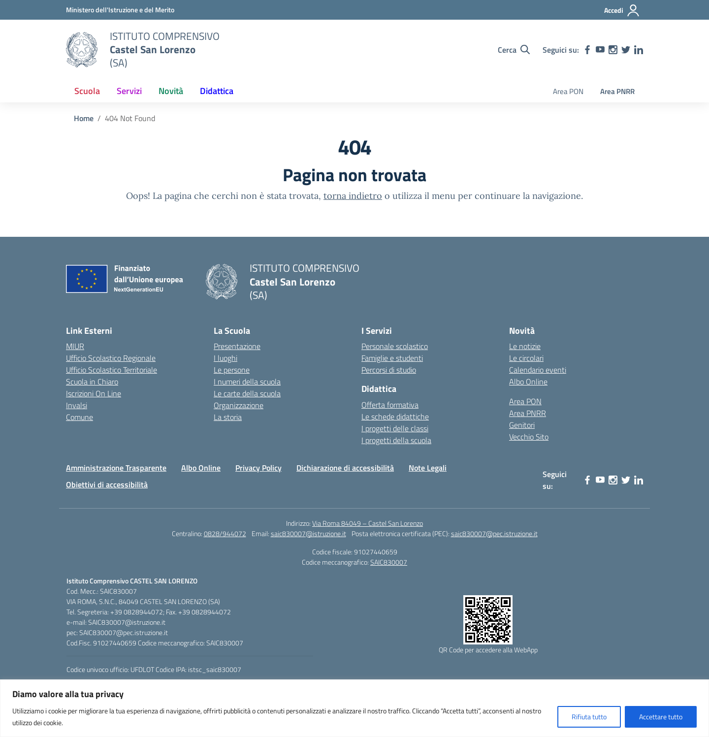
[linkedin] (638, 49)
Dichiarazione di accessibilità (345, 468)
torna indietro (352, 195)
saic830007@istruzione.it (308, 533)
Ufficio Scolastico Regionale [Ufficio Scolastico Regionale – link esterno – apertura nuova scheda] (111, 358)
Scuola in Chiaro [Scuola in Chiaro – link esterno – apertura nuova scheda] (92, 381)
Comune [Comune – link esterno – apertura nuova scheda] (79, 417)
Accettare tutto (660, 716)
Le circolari (526, 358)
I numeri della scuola (247, 381)
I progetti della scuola (396, 440)
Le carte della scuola (247, 393)
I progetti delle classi (394, 428)
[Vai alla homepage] (81, 49)
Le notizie (525, 346)
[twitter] (625, 49)
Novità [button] (171, 90)
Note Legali (428, 468)
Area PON (568, 91)
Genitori (522, 425)
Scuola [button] (87, 90)
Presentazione (237, 346)
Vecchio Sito (528, 437)
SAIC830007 (388, 562)
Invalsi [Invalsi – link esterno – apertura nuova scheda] (76, 405)
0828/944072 (225, 533)
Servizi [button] (129, 90)
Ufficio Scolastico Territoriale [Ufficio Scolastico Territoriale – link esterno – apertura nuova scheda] (111, 370)
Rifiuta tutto (589, 716)
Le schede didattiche (395, 416)
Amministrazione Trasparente (116, 468)
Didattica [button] (216, 90)
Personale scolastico (394, 346)
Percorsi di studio (388, 370)
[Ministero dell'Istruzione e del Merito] (120, 9)
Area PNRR (617, 91)
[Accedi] (622, 10)
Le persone (232, 370)
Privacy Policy (258, 468)
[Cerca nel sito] (514, 49)
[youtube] (600, 49)
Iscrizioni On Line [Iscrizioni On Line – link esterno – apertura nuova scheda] (93, 393)
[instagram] (613, 49)
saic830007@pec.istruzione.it (494, 533)
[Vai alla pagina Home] (84, 118)
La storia (228, 417)
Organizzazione (238, 405)
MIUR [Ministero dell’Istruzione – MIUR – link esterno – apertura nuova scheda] (75, 346)
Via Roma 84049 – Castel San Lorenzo (367, 523)
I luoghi (225, 358)
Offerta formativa (390, 405)
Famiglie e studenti (392, 358)
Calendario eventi (537, 370)
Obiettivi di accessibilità (107, 484)
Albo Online (528, 381)
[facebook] (587, 49)
